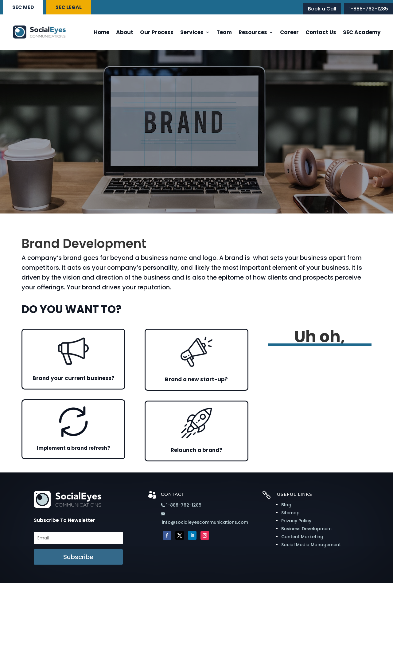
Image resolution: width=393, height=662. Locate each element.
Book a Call (322, 8)
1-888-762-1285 (368, 8)
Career (289, 32)
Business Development (306, 529)
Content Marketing (302, 537)
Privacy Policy (296, 521)
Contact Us (320, 32)
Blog (286, 505)
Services (192, 32)
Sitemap (290, 513)
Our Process (156, 32)
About (124, 32)
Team (224, 32)
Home (101, 32)
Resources (253, 32)
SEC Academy (362, 32)
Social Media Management (311, 545)
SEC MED (23, 7)
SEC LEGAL (69, 7)
